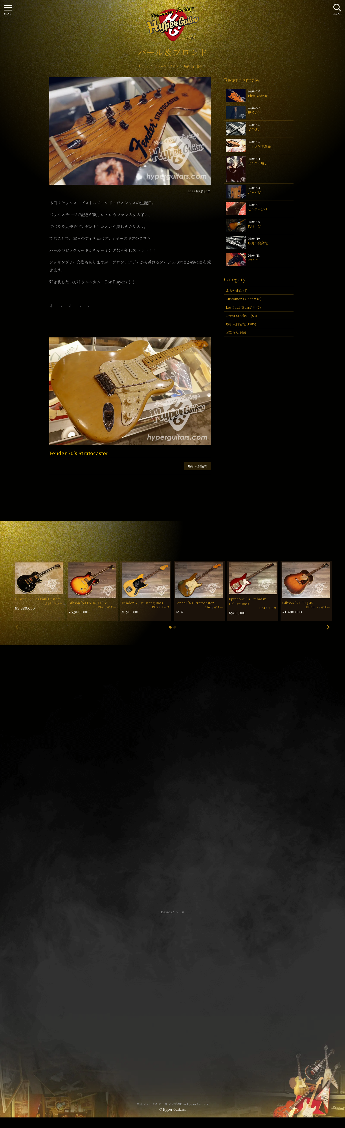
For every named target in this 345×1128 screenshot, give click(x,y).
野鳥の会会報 (258, 243)
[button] (170, 627)
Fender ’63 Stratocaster (194, 602)
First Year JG (258, 95)
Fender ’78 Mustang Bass (142, 602)
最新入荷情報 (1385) (241, 324)
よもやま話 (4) (236, 290)
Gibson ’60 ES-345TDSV (87, 602)
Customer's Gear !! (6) (243, 298)
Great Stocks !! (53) (241, 315)
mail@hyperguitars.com (179, 767)
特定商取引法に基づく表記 (172, 992)
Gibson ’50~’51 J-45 (297, 602)
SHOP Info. (172, 780)
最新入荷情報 (197, 466)
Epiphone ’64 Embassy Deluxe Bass (247, 601)
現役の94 (254, 112)
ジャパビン (256, 192)
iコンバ (253, 260)
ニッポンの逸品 (259, 146)
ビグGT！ (255, 129)
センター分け (257, 209)
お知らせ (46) (236, 332)
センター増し (257, 163)
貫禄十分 (254, 226)
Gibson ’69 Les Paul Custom (38, 598)
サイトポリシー (172, 985)
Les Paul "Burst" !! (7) (243, 307)
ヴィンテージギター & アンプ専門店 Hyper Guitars (172, 1104)
